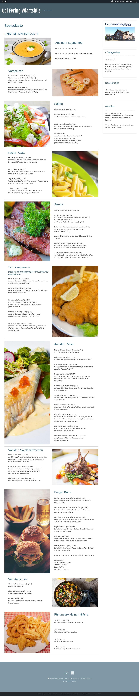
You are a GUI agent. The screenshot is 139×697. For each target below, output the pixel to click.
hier (119, 127)
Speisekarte (48, 10)
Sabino (69, 682)
